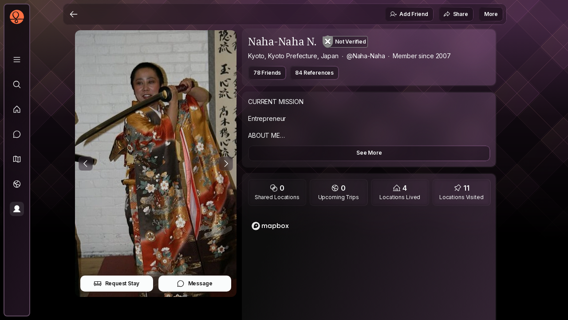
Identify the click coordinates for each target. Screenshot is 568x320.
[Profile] (17, 209)
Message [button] (195, 284)
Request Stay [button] (116, 284)
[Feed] (17, 109)
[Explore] (17, 84)
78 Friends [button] (267, 72)
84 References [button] (314, 72)
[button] (17, 159)
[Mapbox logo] (270, 226)
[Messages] (17, 134)
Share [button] (455, 14)
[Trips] (17, 184)
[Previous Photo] (86, 163)
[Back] (74, 14)
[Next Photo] (226, 163)
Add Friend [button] (409, 14)
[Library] (17, 59)
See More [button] (369, 152)
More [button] (491, 14)
